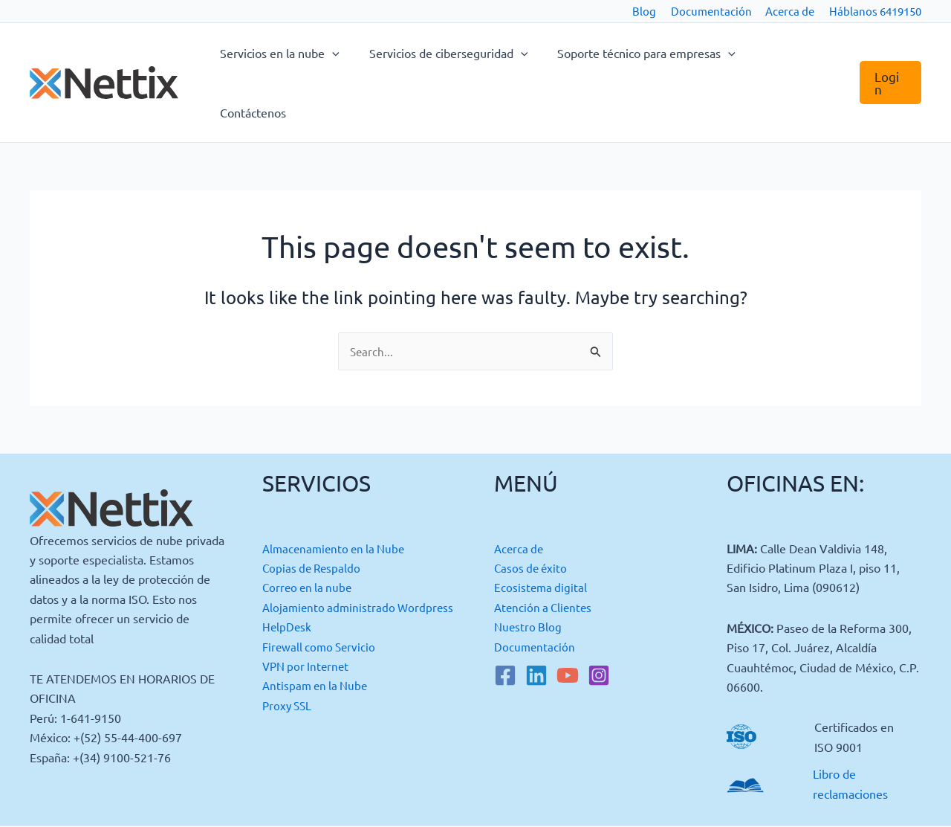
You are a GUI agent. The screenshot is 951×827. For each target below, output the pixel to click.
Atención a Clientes (545, 548)
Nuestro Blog (529, 568)
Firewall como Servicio (321, 606)
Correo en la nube (309, 528)
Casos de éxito (532, 508)
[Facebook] (505, 616)
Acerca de (789, 11)
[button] (351, 53)
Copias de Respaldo (313, 508)
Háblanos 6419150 (875, 11)
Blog (644, 11)
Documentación (711, 11)
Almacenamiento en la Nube (337, 489)
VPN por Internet (308, 627)
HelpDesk (287, 587)
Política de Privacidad (359, 792)
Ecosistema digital (541, 528)
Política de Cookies (127, 792)
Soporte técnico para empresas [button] (654, 53)
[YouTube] (567, 616)
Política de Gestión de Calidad (591, 792)
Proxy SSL (288, 665)
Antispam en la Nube (317, 646)
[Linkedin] (536, 616)
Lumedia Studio (860, 792)
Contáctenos (800, 52)
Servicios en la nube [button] (299, 53)
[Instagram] (599, 616)
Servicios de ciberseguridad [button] (462, 53)
